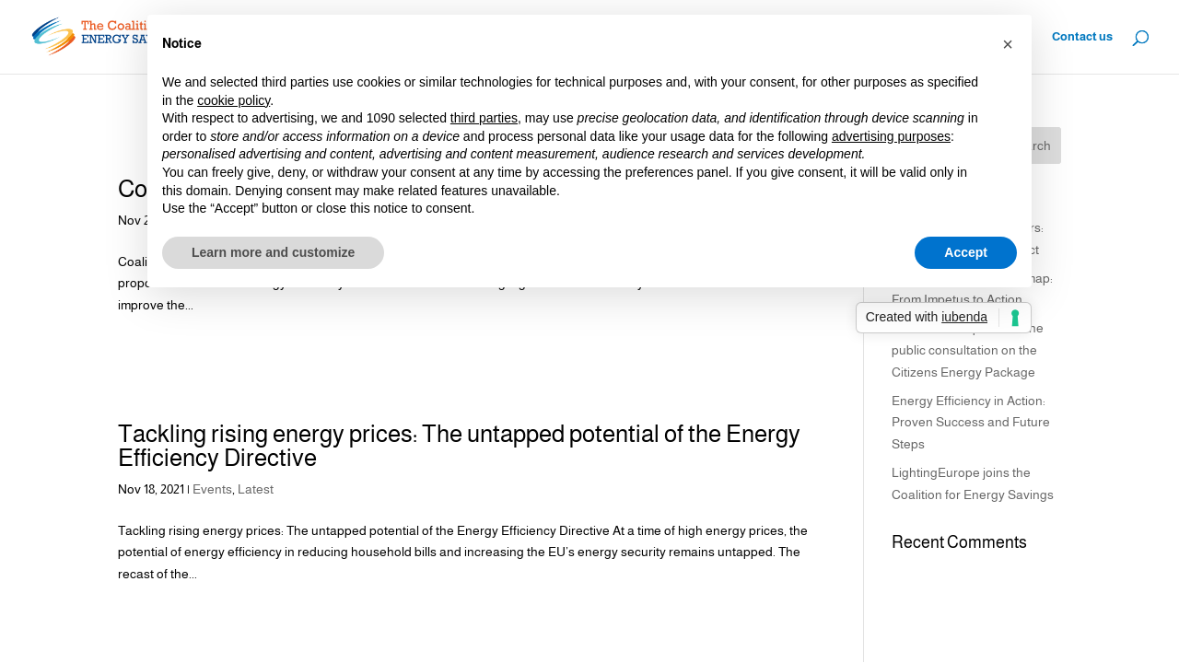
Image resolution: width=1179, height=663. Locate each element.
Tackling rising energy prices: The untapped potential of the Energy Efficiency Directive (459, 445)
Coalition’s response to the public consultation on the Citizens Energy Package (968, 349)
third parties (484, 117)
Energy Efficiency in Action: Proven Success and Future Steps (971, 422)
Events (212, 489)
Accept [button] (965, 252)
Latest (256, 489)
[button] (1007, 44)
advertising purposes (891, 136)
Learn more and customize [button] (273, 252)
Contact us (1082, 36)
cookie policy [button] (233, 100)
